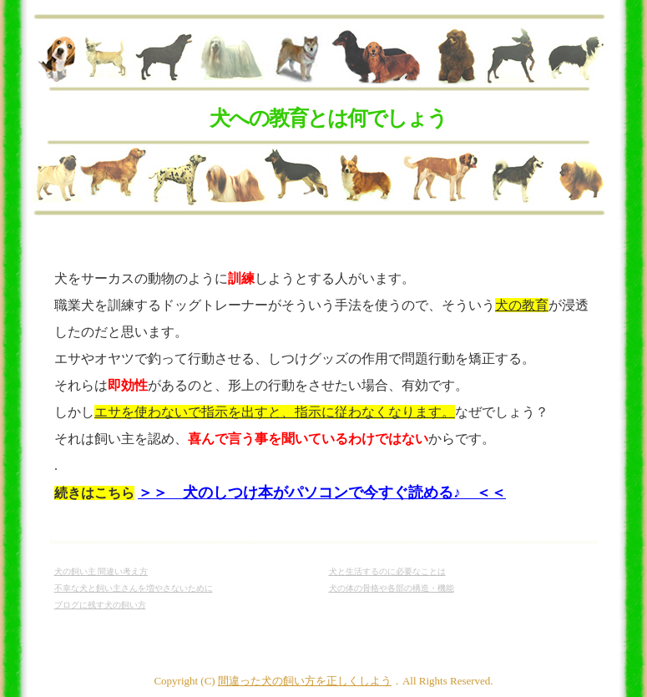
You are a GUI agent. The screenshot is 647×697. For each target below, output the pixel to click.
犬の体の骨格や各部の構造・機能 (391, 588)
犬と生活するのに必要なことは (387, 571)
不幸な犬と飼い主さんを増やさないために (133, 588)
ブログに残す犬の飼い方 (100, 604)
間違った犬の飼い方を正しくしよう (305, 680)
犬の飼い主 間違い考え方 (101, 571)
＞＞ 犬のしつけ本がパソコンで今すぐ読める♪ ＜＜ (322, 492)
